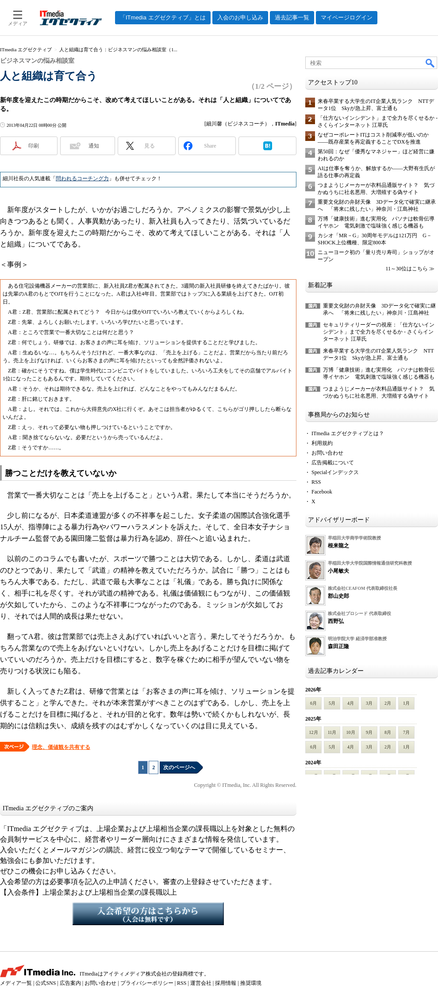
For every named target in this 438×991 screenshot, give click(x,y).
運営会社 (200, 983)
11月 (332, 732)
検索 (430, 63)
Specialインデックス (335, 472)
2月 (387, 703)
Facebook (321, 492)
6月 (313, 703)
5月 (332, 703)
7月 (406, 732)
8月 (387, 732)
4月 (350, 703)
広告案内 (70, 983)
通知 (93, 146)
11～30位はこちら (406, 269)
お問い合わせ (327, 453)
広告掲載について (332, 462)
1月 (406, 703)
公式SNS (45, 983)
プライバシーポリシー (146, 983)
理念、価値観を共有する (61, 747)
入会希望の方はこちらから (148, 913)
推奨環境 (250, 983)
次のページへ (179, 767)
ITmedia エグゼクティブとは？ (347, 433)
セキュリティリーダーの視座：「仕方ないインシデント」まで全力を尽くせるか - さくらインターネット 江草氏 (378, 332)
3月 (369, 703)
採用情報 (225, 983)
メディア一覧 (16, 983)
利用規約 (322, 443)
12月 (313, 732)
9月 (369, 732)
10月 (350, 732)
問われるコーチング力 (82, 178)
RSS (316, 482)
